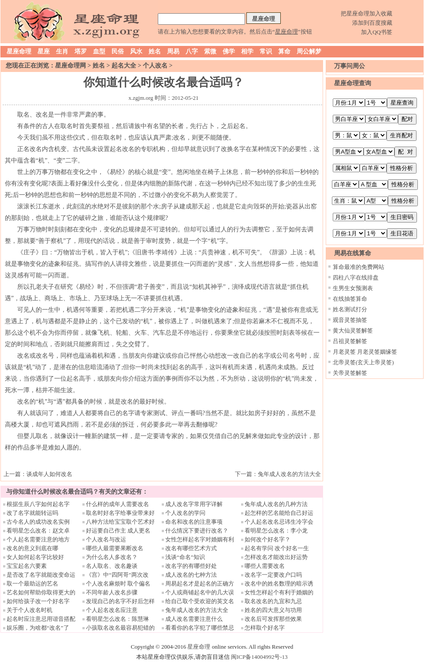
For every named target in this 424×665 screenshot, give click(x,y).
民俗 (118, 51)
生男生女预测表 (353, 288)
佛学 (229, 51)
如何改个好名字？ (267, 539)
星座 (43, 51)
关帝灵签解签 (350, 373)
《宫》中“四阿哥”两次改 (117, 574)
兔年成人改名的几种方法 (276, 504)
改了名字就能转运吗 (32, 513)
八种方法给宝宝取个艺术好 (120, 521)
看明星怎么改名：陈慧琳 (117, 619)
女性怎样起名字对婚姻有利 (199, 539)
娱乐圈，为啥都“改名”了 (38, 627)
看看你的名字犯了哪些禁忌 (199, 627)
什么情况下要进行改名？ (196, 530)
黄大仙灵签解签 (353, 330)
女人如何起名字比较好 (35, 557)
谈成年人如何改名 (49, 474)
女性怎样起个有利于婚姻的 (279, 592)
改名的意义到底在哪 (32, 548)
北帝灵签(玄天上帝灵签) (363, 362)
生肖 (62, 51)
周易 (173, 51)
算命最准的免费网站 (358, 267)
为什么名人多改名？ (112, 557)
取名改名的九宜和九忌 (273, 601)
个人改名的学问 (185, 513)
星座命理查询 (352, 83)
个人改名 (155, 65)
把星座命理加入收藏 (366, 13)
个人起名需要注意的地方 (38, 539)
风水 (136, 51)
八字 (192, 51)
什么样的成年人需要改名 (117, 504)
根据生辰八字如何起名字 (38, 504)
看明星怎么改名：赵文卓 (38, 530)
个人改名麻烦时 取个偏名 (118, 583)
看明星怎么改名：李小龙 (276, 530)
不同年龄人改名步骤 (112, 592)
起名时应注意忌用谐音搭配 (41, 619)
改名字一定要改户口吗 (273, 574)
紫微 (210, 51)
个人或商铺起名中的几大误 (199, 592)
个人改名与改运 (106, 539)
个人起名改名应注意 (112, 610)
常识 (266, 51)
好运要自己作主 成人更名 (118, 530)
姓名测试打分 (350, 309)
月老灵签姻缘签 (377, 351)
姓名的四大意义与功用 (273, 610)
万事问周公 (349, 66)
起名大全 (124, 65)
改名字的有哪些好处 (191, 566)
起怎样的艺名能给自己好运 (279, 513)
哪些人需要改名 (265, 566)
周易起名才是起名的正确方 (199, 583)
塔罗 (80, 51)
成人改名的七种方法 (191, 574)
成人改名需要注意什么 (194, 619)
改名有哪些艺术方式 (191, 548)
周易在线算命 (352, 253)
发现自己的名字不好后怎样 (120, 601)
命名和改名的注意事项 (194, 521)
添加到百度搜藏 (372, 22)
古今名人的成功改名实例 (38, 521)
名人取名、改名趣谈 (112, 566)
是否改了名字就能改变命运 (41, 574)
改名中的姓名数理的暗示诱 (279, 583)
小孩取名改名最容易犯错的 (120, 627)
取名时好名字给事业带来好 (120, 513)
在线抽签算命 (350, 298)
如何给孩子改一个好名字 (38, 601)
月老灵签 (344, 351)
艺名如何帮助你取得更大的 (41, 592)
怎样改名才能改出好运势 (276, 557)
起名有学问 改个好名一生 (277, 548)
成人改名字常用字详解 (194, 504)
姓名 (155, 51)
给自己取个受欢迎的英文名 (199, 601)
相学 (247, 51)
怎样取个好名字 (265, 627)
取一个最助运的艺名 (32, 583)
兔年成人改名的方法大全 (289, 474)
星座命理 (19, 51)
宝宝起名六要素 (27, 566)
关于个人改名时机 (29, 610)
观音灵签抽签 (350, 320)
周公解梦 (309, 51)
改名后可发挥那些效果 (273, 619)
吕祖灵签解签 (350, 341)
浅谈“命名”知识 (185, 557)
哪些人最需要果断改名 (114, 548)
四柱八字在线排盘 (356, 277)
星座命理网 (70, 65)
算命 (284, 51)
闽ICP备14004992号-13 (259, 657)
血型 (99, 51)
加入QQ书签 (376, 32)
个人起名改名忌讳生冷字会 (279, 521)
